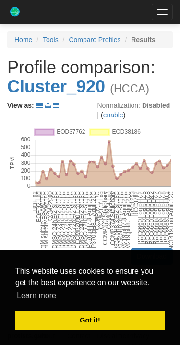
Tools (51, 40)
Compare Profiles (94, 40)
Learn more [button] (36, 295)
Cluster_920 (56, 86)
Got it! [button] (90, 320)
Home (23, 40)
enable (113, 115)
